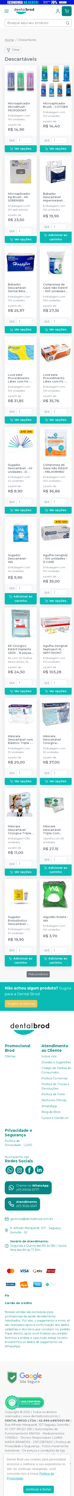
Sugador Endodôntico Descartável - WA (18, 920)
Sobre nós (48, 1056)
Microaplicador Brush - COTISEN (55, 105)
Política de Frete (53, 1094)
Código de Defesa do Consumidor (56, 1070)
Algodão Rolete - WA (55, 918)
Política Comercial (54, 1078)
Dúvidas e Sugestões (56, 1062)
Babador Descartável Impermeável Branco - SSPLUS (55, 197)
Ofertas (10, 1056)
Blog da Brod (50, 1112)
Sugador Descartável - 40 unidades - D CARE (20, 468)
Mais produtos (38, 974)
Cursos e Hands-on (55, 1118)
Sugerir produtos (21, 1004)
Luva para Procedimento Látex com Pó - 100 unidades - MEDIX (54, 378)
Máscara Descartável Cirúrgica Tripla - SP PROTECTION (20, 830)
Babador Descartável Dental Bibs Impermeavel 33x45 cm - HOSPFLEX (17, 288)
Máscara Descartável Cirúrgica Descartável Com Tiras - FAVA (55, 740)
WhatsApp (49, 1106)
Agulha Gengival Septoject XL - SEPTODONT (55, 649)
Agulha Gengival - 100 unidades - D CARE (55, 559)
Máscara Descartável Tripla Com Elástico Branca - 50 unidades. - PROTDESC (55, 830)
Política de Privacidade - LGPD (18, 1143)
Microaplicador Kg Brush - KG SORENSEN (19, 197)
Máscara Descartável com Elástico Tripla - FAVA (20, 740)
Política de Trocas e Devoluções (55, 1086)
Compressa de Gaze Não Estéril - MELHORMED (55, 468)
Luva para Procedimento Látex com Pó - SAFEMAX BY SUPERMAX (19, 378)
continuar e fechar (38, 1489)
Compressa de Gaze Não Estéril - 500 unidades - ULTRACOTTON (55, 288)
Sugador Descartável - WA (18, 559)
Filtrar (13, 50)
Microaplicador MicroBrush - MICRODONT (19, 107)
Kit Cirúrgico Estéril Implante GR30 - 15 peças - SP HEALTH (20, 649)
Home (9, 40)
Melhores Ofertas (54, 1100)
